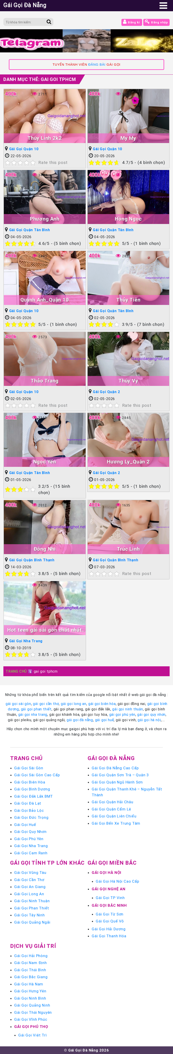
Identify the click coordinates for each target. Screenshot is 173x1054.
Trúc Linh (128, 549)
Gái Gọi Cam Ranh (31, 852)
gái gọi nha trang (33, 714)
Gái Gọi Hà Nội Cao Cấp (117, 881)
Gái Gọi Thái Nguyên (33, 1012)
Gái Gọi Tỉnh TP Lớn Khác (47, 862)
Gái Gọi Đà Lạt (27, 803)
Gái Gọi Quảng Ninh (32, 1005)
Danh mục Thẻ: (39, 79)
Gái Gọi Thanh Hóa (109, 935)
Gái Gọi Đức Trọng (31, 817)
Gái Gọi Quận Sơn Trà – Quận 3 (120, 774)
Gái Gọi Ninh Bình (30, 998)
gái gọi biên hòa (102, 703)
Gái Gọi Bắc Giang (31, 976)
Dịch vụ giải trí (33, 946)
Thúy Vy (128, 381)
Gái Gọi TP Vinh (110, 897)
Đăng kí (132, 21)
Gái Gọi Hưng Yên (30, 991)
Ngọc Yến (44, 462)
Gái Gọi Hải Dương (109, 928)
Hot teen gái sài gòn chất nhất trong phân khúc (44, 630)
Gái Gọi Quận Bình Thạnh (32, 560)
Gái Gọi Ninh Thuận (32, 900)
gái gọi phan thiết (36, 709)
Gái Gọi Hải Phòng (31, 955)
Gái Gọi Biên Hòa (29, 782)
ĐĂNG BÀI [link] (96, 64)
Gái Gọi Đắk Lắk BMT (33, 796)
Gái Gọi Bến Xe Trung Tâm (116, 823)
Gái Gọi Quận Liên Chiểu (114, 816)
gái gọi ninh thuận (127, 709)
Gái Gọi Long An (29, 893)
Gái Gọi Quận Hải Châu (112, 801)
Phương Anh (44, 219)
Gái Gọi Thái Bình (30, 969)
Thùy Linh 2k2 (44, 138)
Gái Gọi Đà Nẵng (111, 758)
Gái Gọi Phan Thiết (31, 908)
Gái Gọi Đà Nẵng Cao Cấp (115, 767)
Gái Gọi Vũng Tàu (30, 872)
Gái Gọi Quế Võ (110, 921)
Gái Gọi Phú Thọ (31, 1026)
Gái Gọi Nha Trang (26, 641)
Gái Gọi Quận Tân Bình (29, 230)
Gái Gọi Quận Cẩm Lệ (111, 809)
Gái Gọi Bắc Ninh (109, 905)
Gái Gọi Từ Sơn (109, 914)
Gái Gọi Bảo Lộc (29, 810)
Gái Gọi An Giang (30, 886)
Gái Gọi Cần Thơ (29, 879)
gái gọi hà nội (149, 720)
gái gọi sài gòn (18, 703)
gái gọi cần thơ (46, 703)
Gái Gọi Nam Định (30, 962)
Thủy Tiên (128, 300)
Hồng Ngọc (128, 219)
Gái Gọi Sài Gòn (28, 767)
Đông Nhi (45, 549)
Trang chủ (26, 758)
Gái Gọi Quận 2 (106, 391)
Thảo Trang (45, 381)
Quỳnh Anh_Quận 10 (44, 300)
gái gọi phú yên (122, 714)
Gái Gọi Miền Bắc (112, 862)
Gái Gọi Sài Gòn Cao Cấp (37, 774)
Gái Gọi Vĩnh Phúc (30, 1019)
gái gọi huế (104, 720)
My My (128, 138)
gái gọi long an (73, 703)
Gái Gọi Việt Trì (32, 1035)
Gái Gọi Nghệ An (108, 888)
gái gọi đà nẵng (80, 720)
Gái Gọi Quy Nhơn (30, 831)
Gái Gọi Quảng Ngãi (32, 922)
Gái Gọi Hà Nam (28, 984)
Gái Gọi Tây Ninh (29, 915)
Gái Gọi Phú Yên (28, 838)
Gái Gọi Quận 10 (24, 149)
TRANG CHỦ (16, 671)
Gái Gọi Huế (25, 824)
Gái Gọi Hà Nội (106, 872)
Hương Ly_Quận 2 (128, 462)
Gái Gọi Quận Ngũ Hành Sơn (117, 782)
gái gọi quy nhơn (151, 714)
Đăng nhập (156, 21)
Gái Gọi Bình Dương (32, 789)
